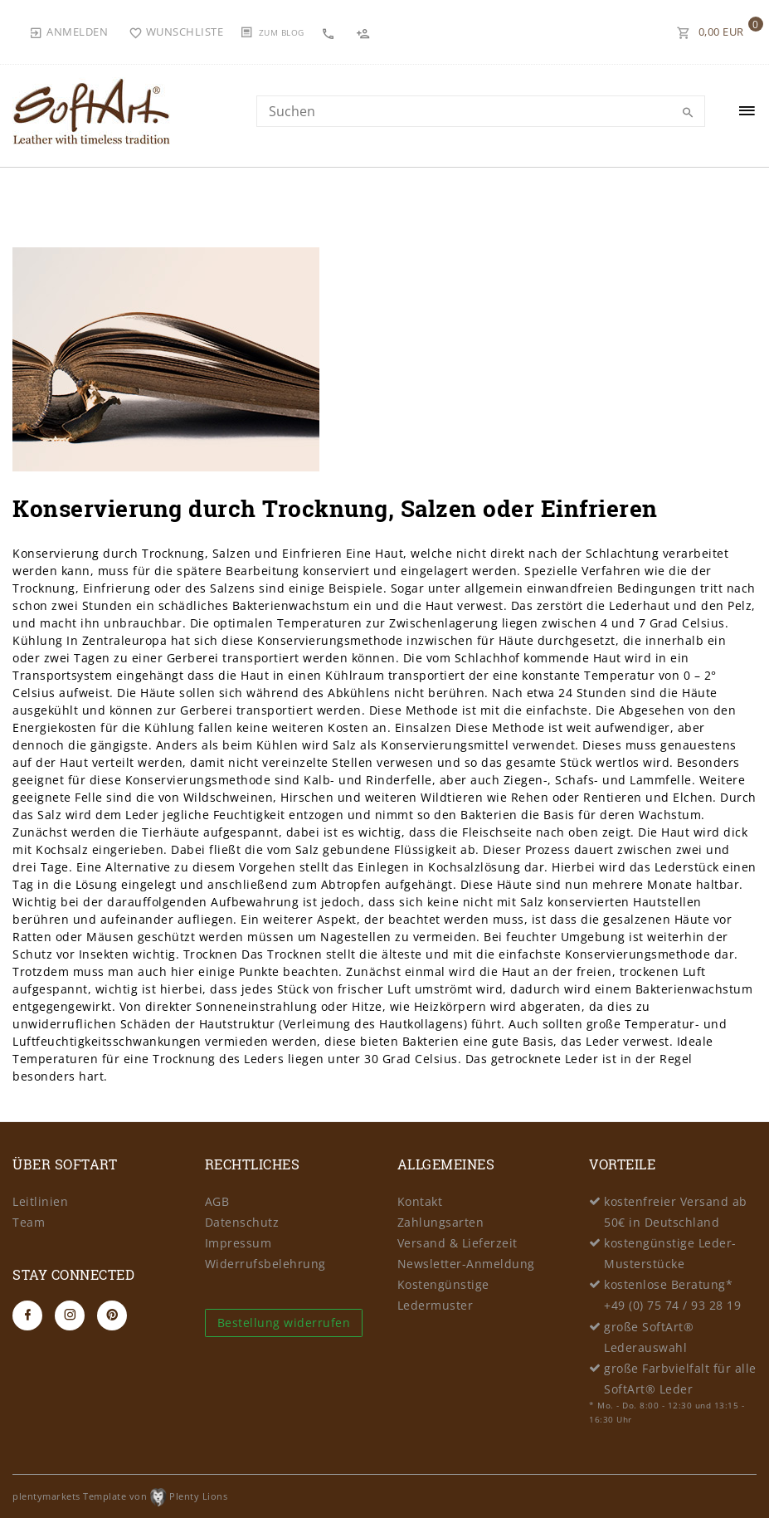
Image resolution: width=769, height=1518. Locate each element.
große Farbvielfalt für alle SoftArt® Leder (680, 1378)
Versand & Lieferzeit (457, 1243)
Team (28, 1222)
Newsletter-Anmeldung (466, 1264)
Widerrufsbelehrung (265, 1264)
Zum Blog (281, 32)
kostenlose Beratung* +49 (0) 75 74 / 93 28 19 (672, 1294)
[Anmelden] (68, 31)
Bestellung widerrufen (284, 1322)
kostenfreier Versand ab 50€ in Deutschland (675, 1211)
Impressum (238, 1243)
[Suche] (688, 112)
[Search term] (480, 111)
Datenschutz (242, 1222)
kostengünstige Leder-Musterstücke (670, 1253)
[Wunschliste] (176, 31)
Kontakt (420, 1201)
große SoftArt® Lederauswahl (649, 1337)
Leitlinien (40, 1201)
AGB (217, 1201)
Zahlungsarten (440, 1222)
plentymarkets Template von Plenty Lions (119, 1496)
